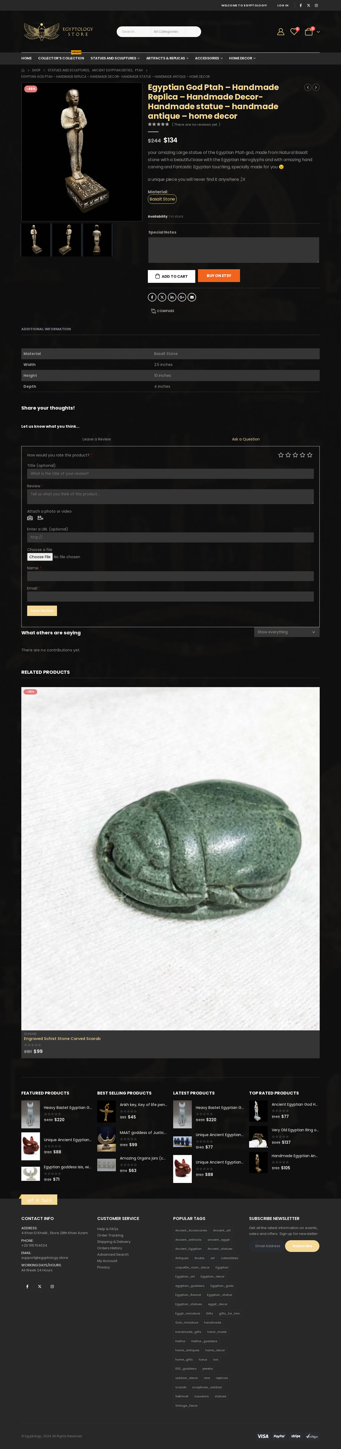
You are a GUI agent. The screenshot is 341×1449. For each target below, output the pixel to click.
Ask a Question (246, 439)
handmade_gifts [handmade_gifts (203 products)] (188, 1332)
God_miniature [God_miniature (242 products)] (186, 1323)
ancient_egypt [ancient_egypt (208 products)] (219, 1240)
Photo (30, 518)
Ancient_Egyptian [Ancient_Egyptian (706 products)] (188, 1249)
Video (40, 518)
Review (35, 486)
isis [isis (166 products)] (215, 1359)
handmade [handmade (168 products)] (212, 1323)
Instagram (52, 1286)
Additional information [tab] (46, 329)
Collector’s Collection (61, 57)
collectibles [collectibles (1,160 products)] (229, 1258)
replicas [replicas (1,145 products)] (222, 1378)
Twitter (162, 297)
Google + (182, 297)
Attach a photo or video (49, 511)
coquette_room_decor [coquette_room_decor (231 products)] (192, 1267)
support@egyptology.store (44, 1257)
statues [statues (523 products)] (220, 1396)
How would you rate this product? (59, 455)
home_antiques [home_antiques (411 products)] (187, 1350)
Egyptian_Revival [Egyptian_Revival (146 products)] (188, 1295)
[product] (170, 859)
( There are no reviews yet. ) (196, 124)
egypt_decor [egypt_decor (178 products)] (218, 1304)
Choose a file (39, 549)
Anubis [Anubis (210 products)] (199, 1258)
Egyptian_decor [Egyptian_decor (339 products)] (213, 1276)
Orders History (109, 1248)
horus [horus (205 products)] (203, 1359)
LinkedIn (172, 297)
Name (34, 568)
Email (192, 297)
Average (295, 455)
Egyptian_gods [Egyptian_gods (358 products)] (222, 1286)
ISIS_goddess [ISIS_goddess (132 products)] (186, 1369)
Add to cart (175, 276)
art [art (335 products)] (212, 1258)
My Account (107, 1261)
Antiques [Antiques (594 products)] (182, 1258)
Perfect (309, 455)
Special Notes (162, 232)
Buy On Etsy (219, 275)
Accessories (207, 58)
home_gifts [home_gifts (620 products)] (184, 1359)
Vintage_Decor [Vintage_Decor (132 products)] (186, 1405)
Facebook (152, 297)
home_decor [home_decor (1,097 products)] (215, 1350)
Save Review (42, 610)
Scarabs (30, 1034)
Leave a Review (97, 439)
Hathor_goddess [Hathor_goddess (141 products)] (204, 1341)
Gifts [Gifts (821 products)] (209, 1313)
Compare (165, 311)
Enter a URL (47, 529)
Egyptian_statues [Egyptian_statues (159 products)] (188, 1304)
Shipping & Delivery (114, 1241)
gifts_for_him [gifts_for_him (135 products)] (229, 1313)
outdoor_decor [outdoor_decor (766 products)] (186, 1378)
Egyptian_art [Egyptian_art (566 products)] (185, 1276)
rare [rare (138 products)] (207, 1378)
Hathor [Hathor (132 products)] (180, 1341)
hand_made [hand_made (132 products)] (216, 1332)
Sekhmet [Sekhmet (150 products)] (181, 1396)
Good (302, 455)
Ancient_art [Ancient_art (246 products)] (222, 1230)
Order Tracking (110, 1235)
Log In (282, 5)
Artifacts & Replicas (165, 58)
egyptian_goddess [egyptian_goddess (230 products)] (190, 1286)
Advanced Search (113, 1254)
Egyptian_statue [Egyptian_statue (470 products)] (219, 1295)
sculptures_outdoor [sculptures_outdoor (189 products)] (207, 1387)
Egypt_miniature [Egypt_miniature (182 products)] (187, 1313)
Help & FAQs (107, 1229)
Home (26, 58)
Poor (281, 455)
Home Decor (240, 58)
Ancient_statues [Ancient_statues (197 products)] (220, 1249)
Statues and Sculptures (113, 58)
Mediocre (288, 455)
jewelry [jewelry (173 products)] (207, 1369)
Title (41, 465)
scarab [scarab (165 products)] (180, 1387)
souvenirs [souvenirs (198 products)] (201, 1396)
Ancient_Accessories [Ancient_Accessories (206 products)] (191, 1230)
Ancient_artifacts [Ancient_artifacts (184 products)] (188, 1240)
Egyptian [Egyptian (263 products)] (222, 1267)
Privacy (103, 1267)
